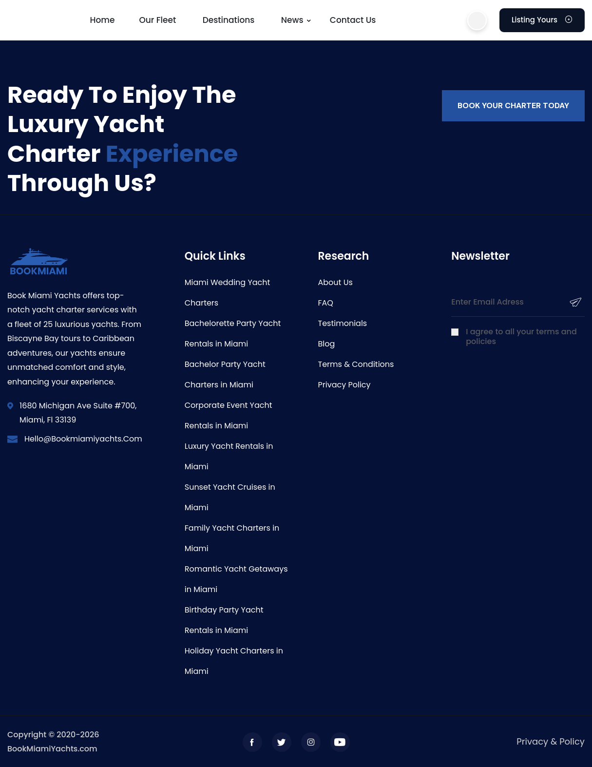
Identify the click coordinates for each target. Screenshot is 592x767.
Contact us (353, 20)
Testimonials (342, 323)
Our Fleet (157, 20)
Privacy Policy (344, 384)
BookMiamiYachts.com (52, 748)
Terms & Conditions (356, 364)
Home (102, 20)
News (292, 20)
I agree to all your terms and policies (521, 336)
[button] (477, 20)
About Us (335, 282)
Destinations (229, 20)
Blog (326, 343)
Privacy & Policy (550, 741)
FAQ (325, 302)
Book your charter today (513, 105)
